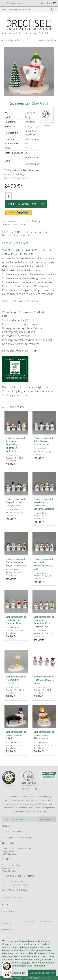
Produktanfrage (34, 221)
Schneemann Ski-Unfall (37, 33)
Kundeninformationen (13, 935)
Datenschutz (8, 959)
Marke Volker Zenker (12, 33)
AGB (3, 941)
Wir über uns (8, 929)
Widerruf (6, 947)
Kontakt (5, 953)
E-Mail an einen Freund (14, 224)
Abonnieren (47, 819)
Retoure (5, 904)
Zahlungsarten (8, 911)
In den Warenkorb (26, 203)
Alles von (47, 124)
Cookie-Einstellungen (12, 965)
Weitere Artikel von (20, 301)
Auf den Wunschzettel (12, 221)
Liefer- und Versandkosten (14, 897)
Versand (45, 977)
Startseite (6, 923)
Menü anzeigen (14, 3)
